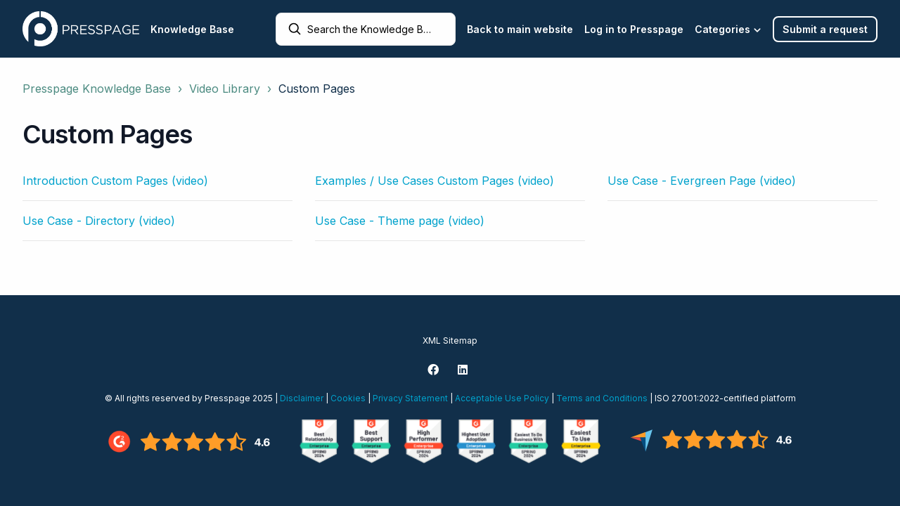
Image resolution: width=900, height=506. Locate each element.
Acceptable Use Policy (502, 398)
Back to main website (520, 29)
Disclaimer (301, 398)
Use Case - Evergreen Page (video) (702, 181)
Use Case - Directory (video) (98, 221)
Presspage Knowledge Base (96, 89)
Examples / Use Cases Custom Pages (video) (434, 181)
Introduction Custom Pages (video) (115, 181)
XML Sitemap (450, 340)
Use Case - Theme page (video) (399, 221)
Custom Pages (316, 89)
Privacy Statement (410, 398)
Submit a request (825, 29)
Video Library (224, 89)
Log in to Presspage (633, 29)
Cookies (348, 398)
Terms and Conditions (602, 398)
